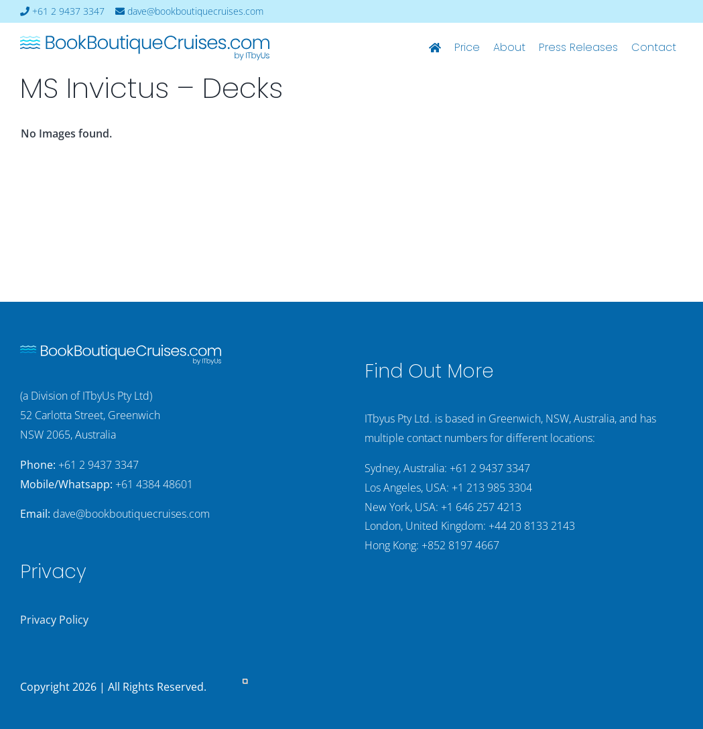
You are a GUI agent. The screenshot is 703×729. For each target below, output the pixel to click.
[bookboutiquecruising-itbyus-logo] (144, 40)
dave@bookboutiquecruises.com (189, 11)
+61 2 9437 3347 (62, 11)
